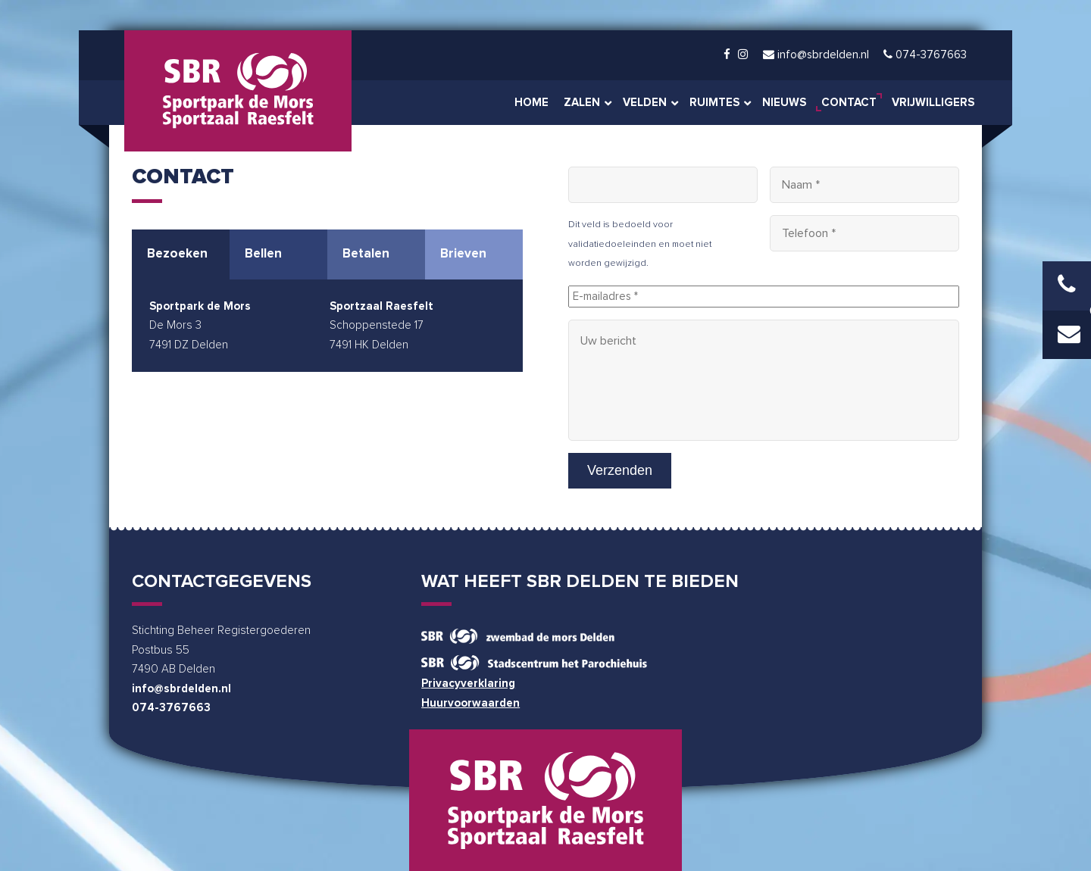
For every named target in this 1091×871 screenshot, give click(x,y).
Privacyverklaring (468, 682)
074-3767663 (171, 707)
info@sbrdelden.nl (181, 687)
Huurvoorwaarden (470, 701)
